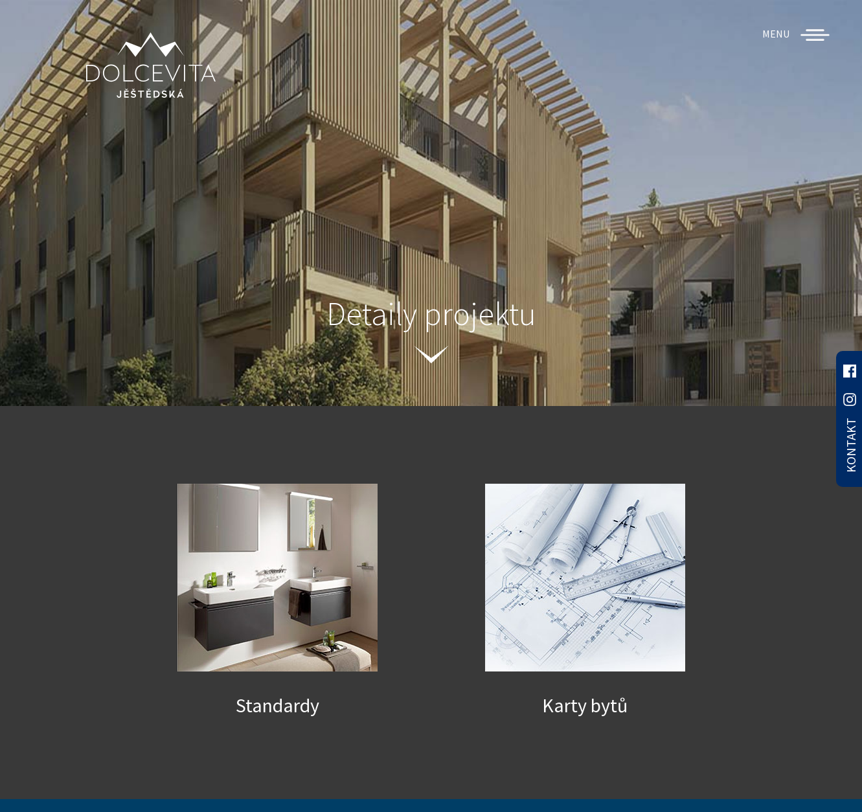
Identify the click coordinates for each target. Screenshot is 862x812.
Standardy (277, 705)
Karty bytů (585, 705)
